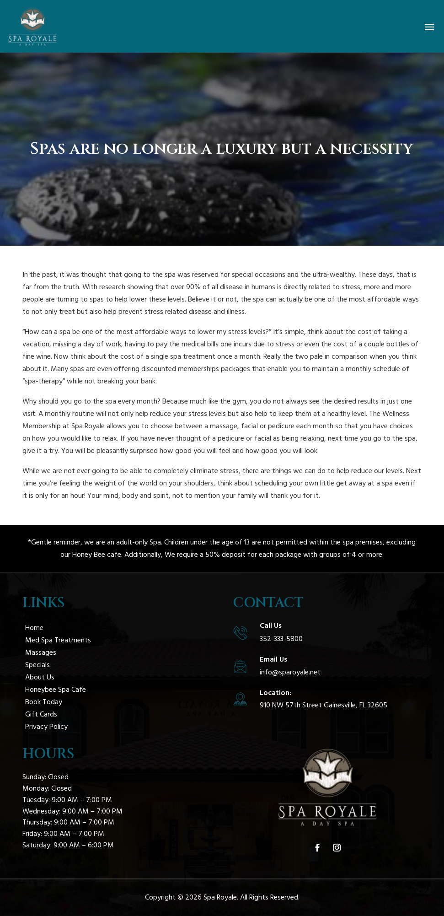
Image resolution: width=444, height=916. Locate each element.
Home (34, 628)
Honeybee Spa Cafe (55, 689)
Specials (37, 665)
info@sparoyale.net (290, 672)
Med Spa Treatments (58, 640)
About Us (39, 677)
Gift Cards (41, 714)
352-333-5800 (281, 639)
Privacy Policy (46, 727)
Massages (40, 652)
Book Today (43, 702)
